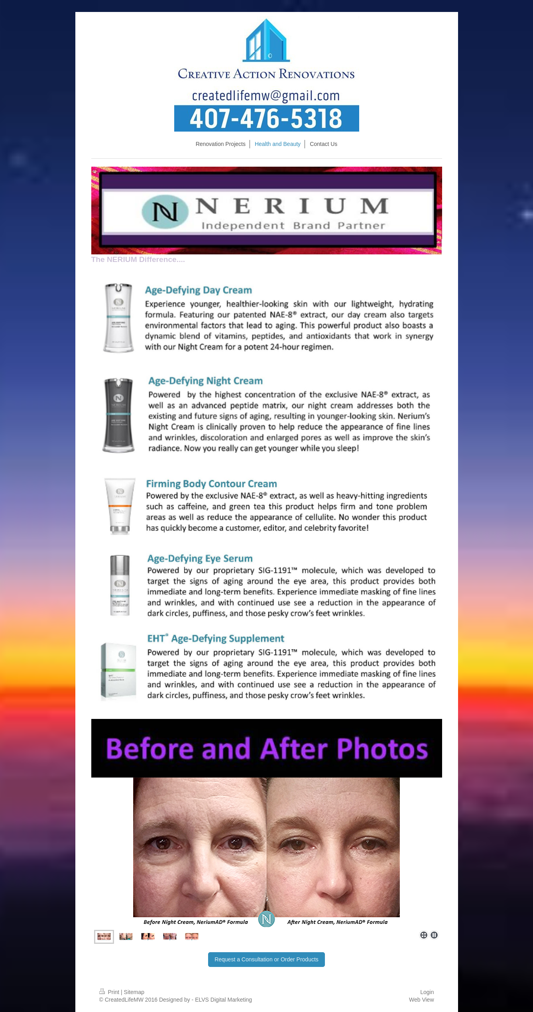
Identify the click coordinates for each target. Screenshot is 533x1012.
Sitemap (134, 992)
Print (110, 992)
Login (427, 992)
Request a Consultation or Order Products (266, 959)
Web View (421, 999)
